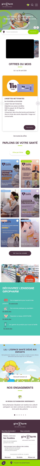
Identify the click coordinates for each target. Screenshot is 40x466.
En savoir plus (13, 303)
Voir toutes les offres (20, 136)
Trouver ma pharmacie (21, 463)
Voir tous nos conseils (20, 253)
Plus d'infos (29, 127)
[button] (35, 27)
